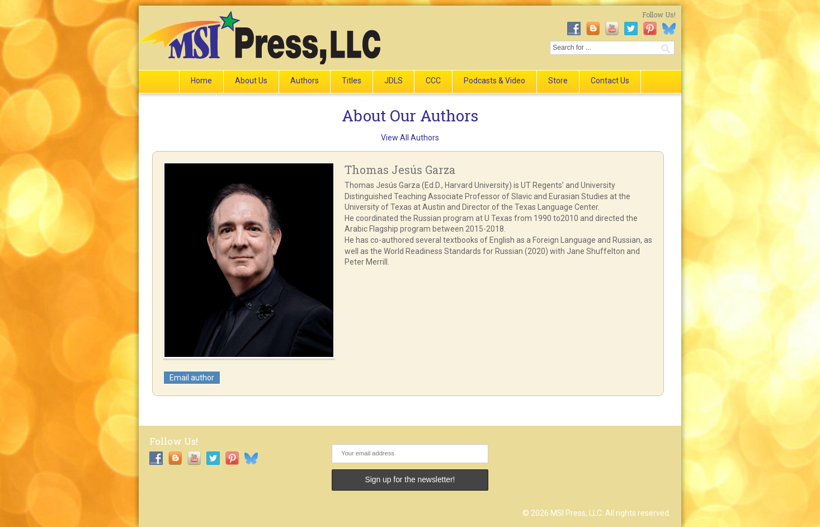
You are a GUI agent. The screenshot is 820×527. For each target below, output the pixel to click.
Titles (351, 80)
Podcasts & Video (494, 80)
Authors (304, 80)
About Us (251, 80)
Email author (191, 377)
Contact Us (610, 80)
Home (201, 80)
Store (558, 80)
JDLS (393, 80)
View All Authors (410, 137)
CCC (433, 80)
